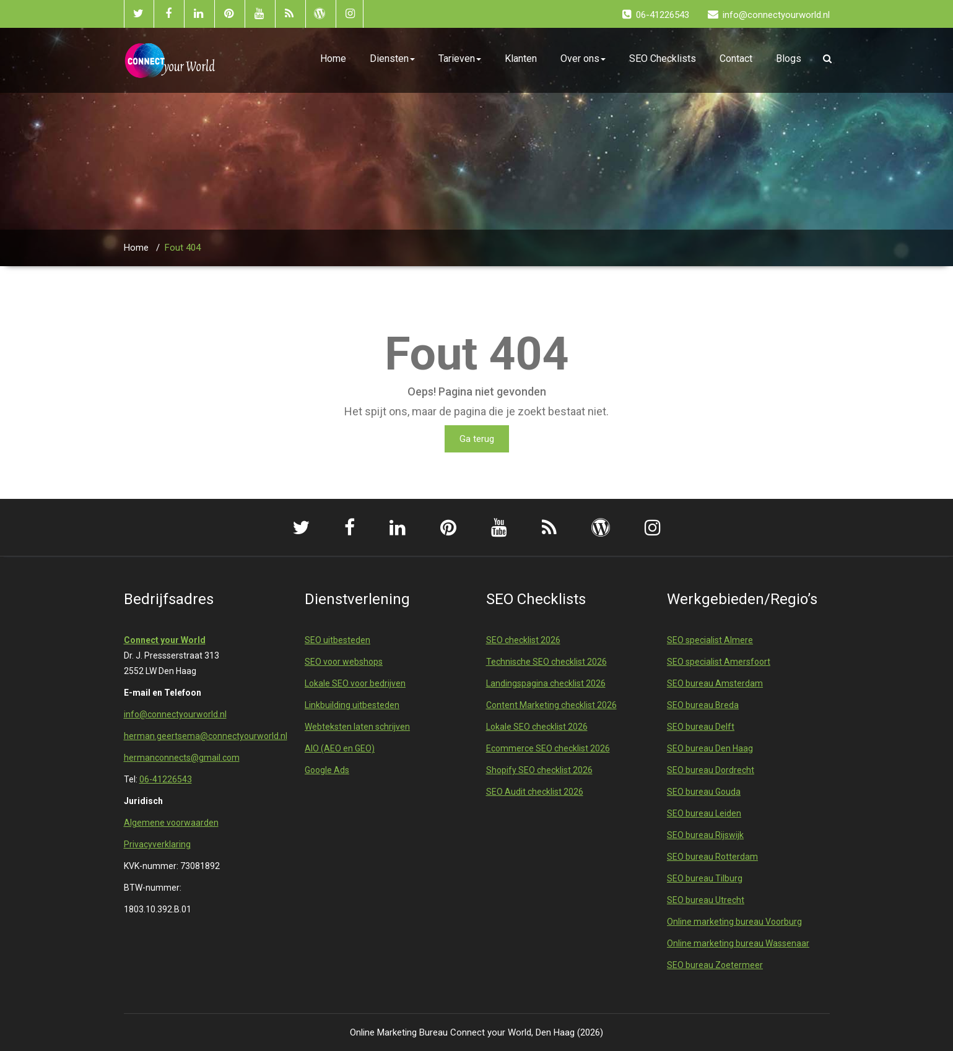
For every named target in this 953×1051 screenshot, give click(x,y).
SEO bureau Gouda (704, 792)
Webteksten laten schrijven (357, 727)
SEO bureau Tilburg (704, 878)
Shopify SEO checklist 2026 (539, 770)
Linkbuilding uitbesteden (352, 705)
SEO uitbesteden (337, 640)
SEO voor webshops (344, 662)
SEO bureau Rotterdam (712, 857)
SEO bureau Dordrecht (710, 770)
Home (333, 58)
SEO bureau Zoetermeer (715, 965)
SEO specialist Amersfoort (718, 662)
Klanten (521, 58)
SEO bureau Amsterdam (715, 683)
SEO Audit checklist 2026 (534, 792)
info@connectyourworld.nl (175, 714)
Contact (736, 58)
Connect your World (165, 640)
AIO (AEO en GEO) (340, 748)
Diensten (392, 58)
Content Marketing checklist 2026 (551, 705)
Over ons (583, 58)
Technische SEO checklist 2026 (546, 662)
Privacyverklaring (157, 844)
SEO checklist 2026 (523, 640)
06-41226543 (165, 779)
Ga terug (476, 438)
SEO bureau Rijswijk (705, 835)
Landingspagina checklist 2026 (546, 683)
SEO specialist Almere (710, 640)
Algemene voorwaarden (171, 823)
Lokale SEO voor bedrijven (355, 683)
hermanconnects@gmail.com (182, 758)
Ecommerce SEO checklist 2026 (548, 748)
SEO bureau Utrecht (705, 900)
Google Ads (327, 770)
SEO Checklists (662, 58)
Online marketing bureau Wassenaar (738, 943)
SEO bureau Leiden (704, 813)
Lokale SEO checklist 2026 (537, 727)
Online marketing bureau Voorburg (734, 922)
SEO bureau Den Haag (710, 748)
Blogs (788, 58)
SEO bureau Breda (703, 705)
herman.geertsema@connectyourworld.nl (205, 736)
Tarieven (459, 58)
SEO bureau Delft (700, 727)
